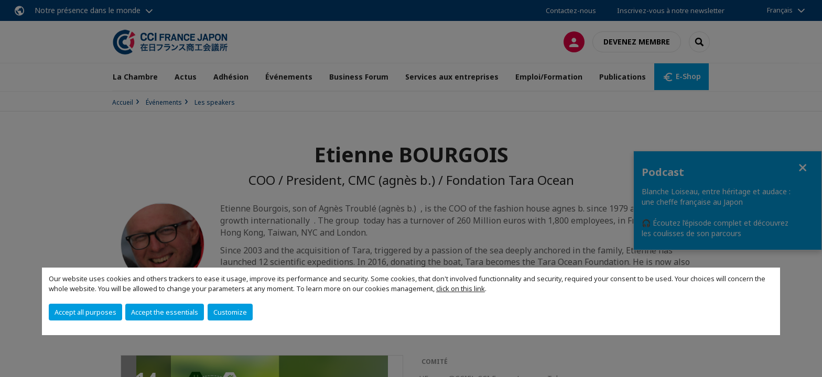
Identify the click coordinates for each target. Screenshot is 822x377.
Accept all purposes (85, 312)
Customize (230, 312)
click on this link (460, 288)
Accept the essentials (164, 312)
